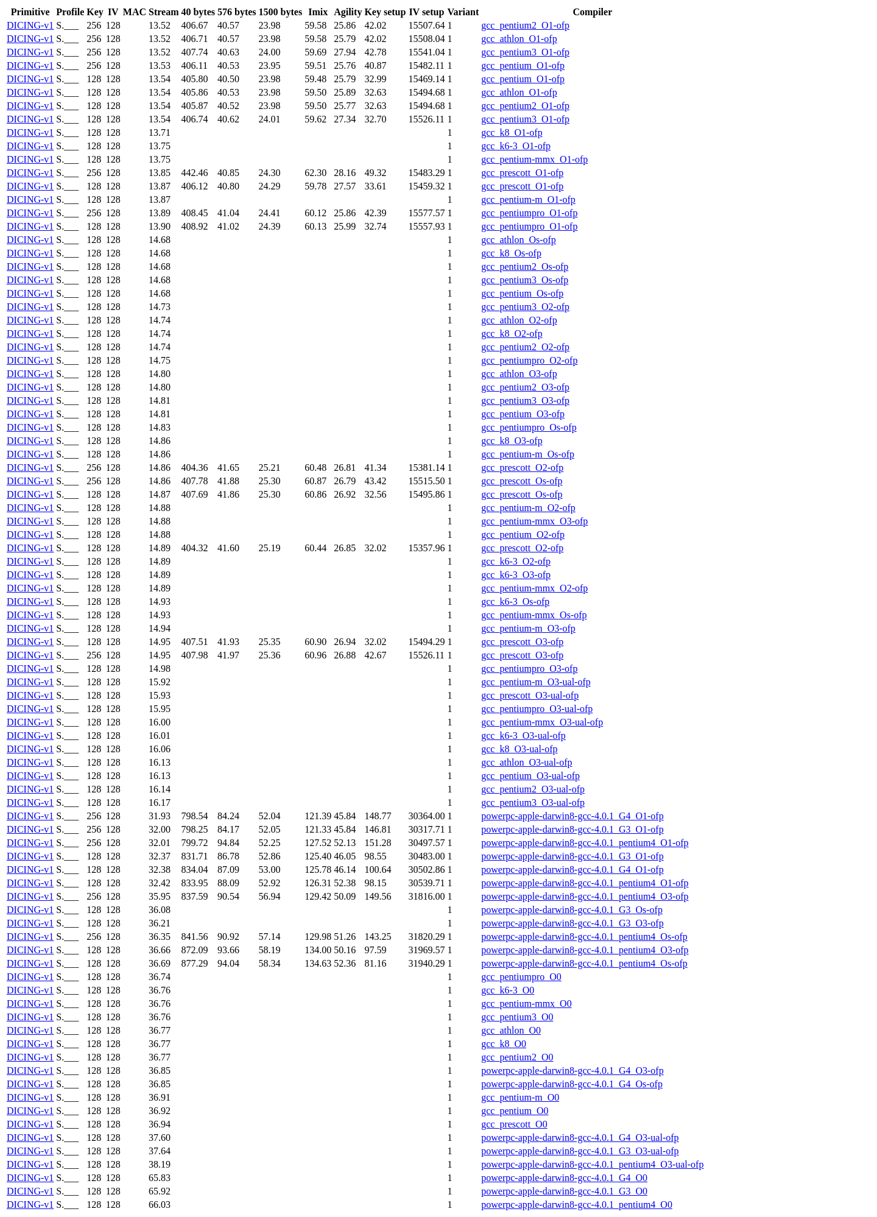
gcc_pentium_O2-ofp (523, 534)
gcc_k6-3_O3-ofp (516, 575)
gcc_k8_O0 (503, 1044)
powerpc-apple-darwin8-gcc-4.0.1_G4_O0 (564, 1178)
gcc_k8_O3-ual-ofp (519, 749)
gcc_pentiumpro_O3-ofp (529, 668)
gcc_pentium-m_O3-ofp (528, 628)
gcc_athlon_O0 (511, 1030)
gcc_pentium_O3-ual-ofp (530, 776)
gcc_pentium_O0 (514, 1111)
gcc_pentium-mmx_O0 (526, 1003)
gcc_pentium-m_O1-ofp (528, 199)
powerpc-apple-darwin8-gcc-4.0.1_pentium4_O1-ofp (584, 843)
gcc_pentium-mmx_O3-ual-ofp (542, 722)
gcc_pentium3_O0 (517, 1017)
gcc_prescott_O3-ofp (522, 642)
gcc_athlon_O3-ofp (519, 374)
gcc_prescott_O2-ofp (522, 467)
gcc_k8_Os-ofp (511, 253)
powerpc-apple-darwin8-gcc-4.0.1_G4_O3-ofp (572, 1070)
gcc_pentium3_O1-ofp (525, 52)
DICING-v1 (30, 25)
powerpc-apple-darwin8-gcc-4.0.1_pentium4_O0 (576, 1204)
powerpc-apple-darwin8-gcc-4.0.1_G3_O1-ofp (572, 829)
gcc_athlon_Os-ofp (518, 240)
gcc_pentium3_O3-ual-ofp (533, 802)
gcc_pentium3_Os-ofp (524, 280)
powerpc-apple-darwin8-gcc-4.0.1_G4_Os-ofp (572, 1084)
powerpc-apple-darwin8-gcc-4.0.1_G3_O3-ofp (572, 923)
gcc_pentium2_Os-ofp (524, 266)
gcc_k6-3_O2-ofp (516, 561)
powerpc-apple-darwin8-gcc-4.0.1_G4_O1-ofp (572, 816)
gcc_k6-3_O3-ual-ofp (523, 735)
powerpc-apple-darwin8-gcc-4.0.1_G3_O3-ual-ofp (579, 1151)
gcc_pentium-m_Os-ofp (527, 454)
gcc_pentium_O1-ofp (523, 65)
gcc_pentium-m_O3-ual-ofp (536, 682)
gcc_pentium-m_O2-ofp (528, 508)
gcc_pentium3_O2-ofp (525, 307)
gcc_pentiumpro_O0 (521, 977)
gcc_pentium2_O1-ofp (525, 25)
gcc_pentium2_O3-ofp (525, 387)
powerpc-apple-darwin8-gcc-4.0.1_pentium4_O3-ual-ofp (592, 1164)
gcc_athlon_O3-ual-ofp (526, 762)
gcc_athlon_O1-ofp (519, 39)
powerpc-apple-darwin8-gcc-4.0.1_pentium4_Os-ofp (584, 936)
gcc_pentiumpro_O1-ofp (529, 213)
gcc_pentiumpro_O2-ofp (529, 360)
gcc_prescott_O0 (514, 1124)
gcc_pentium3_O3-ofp (525, 400)
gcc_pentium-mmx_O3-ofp (534, 521)
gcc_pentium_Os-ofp (522, 293)
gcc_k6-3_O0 (507, 990)
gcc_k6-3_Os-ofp (515, 601)
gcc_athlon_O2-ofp (519, 320)
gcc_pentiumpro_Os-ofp (528, 427)
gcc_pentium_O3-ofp (523, 414)
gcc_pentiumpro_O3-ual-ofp (537, 709)
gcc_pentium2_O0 (517, 1057)
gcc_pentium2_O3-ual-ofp (533, 789)
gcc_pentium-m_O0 (520, 1097)
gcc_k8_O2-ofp (511, 333)
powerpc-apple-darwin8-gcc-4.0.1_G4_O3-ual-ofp (579, 1137)
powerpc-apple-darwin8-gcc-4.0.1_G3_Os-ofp (572, 910)
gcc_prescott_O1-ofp (522, 173)
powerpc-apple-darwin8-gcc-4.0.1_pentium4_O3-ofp (584, 896)
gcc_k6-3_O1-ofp (516, 146)
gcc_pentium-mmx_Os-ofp (533, 615)
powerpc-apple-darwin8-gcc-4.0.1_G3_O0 (564, 1191)
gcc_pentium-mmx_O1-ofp (534, 159)
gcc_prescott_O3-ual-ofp (530, 695)
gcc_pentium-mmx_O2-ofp (534, 588)
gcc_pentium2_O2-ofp (525, 347)
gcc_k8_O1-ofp (511, 132)
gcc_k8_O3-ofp (511, 441)
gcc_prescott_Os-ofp (521, 481)
